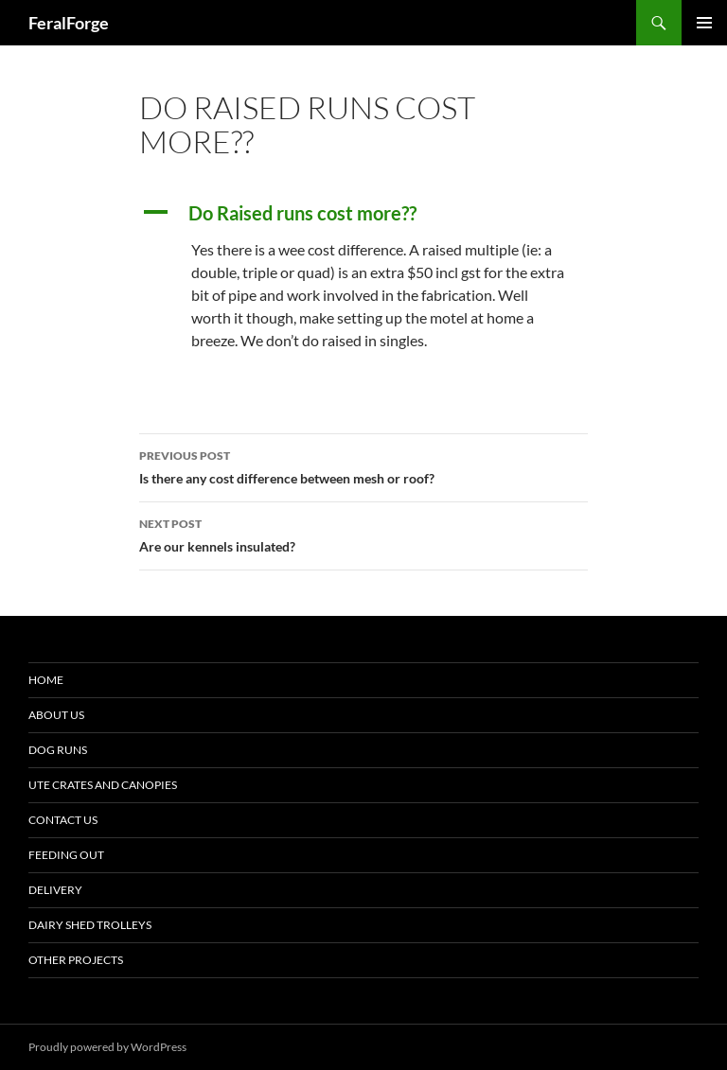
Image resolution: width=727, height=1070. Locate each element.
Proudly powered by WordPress (107, 1047)
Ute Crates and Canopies (102, 785)
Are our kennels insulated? (363, 533)
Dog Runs (57, 750)
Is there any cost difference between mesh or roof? (363, 465)
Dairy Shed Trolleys (89, 925)
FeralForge (68, 22)
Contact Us (63, 820)
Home (45, 680)
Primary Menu (704, 22)
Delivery (55, 890)
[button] (363, 213)
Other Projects (75, 960)
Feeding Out (66, 855)
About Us (56, 715)
